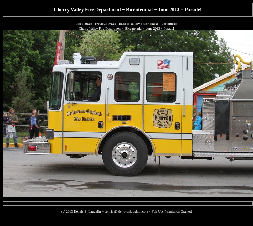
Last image (169, 23)
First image (84, 23)
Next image (151, 23)
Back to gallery (129, 23)
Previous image (105, 23)
